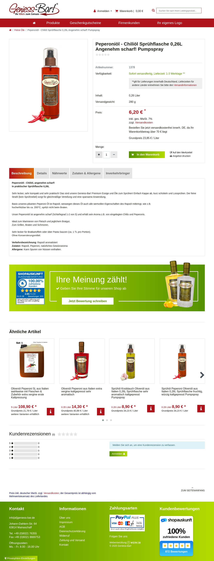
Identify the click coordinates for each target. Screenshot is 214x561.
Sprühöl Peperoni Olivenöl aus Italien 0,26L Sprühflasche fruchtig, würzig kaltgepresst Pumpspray (182, 391)
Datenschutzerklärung (72, 531)
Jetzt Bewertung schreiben (88, 301)
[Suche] (153, 10)
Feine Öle (19, 30)
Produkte (53, 23)
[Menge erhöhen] (98, 154)
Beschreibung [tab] (22, 173)
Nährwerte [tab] (59, 173)
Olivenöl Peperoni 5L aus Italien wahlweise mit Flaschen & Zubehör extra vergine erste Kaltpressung (30, 393)
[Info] (50, 411)
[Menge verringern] (114, 154)
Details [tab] (42, 173)
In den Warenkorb (145, 154)
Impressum (66, 522)
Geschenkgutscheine (85, 23)
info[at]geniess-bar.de (22, 517)
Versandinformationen (185, 85)
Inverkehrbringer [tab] (118, 173)
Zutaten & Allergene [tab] (86, 173)
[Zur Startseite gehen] (10, 30)
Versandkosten (144, 122)
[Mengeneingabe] (106, 154)
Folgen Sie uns (118, 536)
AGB (62, 526)
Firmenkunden (129, 23)
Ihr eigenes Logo (169, 23)
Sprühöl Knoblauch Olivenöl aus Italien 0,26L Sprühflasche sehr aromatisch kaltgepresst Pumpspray (130, 393)
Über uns (64, 517)
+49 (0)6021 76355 (25, 533)
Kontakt (63, 544)
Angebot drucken (180, 156)
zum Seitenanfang (157, 489)
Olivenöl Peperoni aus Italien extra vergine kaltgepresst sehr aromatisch (81, 391)
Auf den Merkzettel (181, 152)
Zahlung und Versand (72, 540)
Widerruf (64, 535)
